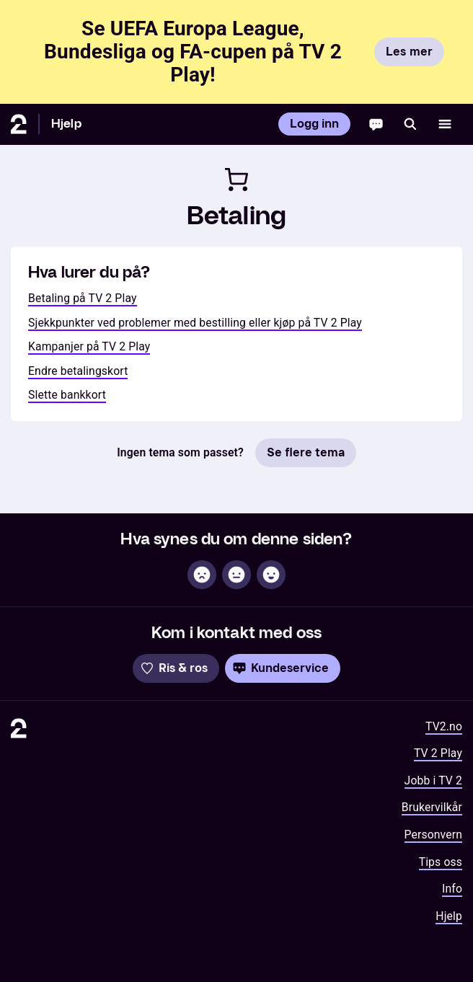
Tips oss (440, 862)
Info (452, 888)
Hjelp (66, 124)
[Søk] (410, 124)
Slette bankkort (67, 395)
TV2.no (443, 726)
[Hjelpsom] (271, 574)
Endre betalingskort (78, 371)
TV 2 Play (438, 753)
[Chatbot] (376, 124)
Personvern (434, 834)
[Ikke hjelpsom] (201, 574)
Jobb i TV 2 (433, 780)
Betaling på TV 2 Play (82, 298)
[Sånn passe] (236, 574)
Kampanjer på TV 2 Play (89, 346)
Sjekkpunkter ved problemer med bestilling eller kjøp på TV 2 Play (195, 322)
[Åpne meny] (445, 124)
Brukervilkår (432, 807)
